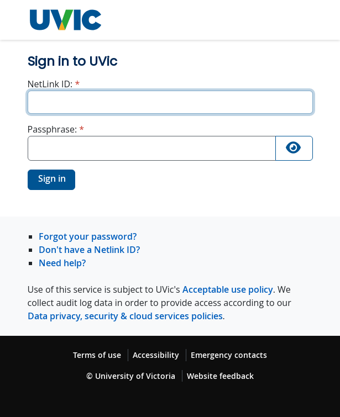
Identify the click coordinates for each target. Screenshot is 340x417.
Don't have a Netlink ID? (89, 250)
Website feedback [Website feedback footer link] (220, 376)
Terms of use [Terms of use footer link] (97, 355)
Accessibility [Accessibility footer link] (156, 355)
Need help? (62, 263)
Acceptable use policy (227, 289)
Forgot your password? (88, 236)
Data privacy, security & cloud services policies (125, 316)
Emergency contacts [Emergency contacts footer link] (229, 355)
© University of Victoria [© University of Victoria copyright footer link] (130, 376)
